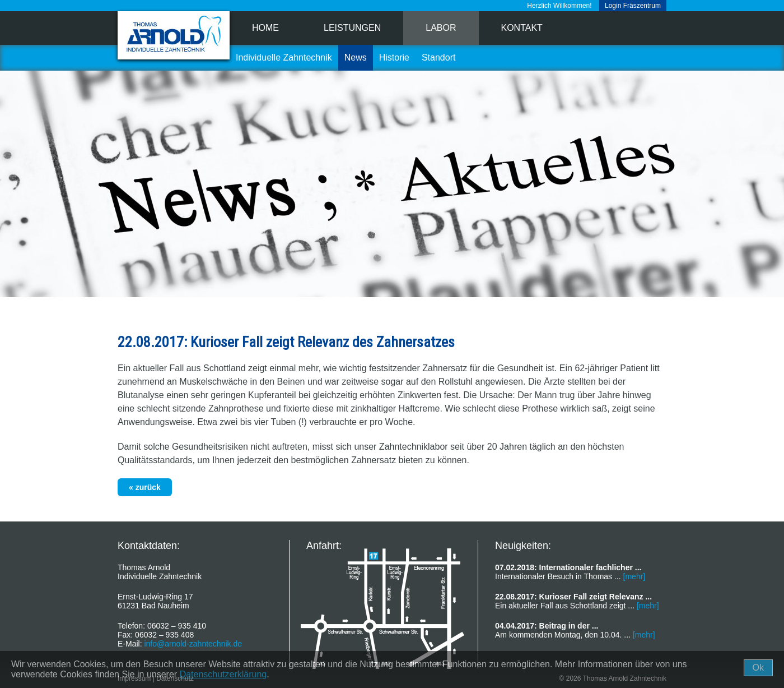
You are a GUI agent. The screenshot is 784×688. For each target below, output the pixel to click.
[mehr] (634, 576)
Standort (438, 57)
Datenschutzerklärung (223, 674)
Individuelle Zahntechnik (284, 57)
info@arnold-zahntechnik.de (193, 643)
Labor (441, 28)
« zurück (145, 487)
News (355, 57)
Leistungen (352, 28)
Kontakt (522, 28)
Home (265, 28)
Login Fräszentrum (633, 6)
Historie (394, 57)
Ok (758, 667)
